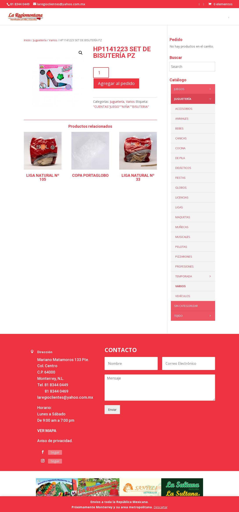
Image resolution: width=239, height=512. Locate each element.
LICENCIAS (181, 197)
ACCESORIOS (183, 109)
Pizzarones (183, 257)
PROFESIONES (184, 266)
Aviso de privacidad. (55, 440)
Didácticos (183, 168)
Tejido (193, 315)
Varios (53, 40)
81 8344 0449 (56, 385)
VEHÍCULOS (182, 296)
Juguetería (39, 40)
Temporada (194, 276)
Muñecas (181, 227)
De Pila (180, 158)
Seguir (55, 452)
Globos (181, 188)
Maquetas (182, 217)
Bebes (179, 128)
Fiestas (180, 178)
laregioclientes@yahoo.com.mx (65, 397)
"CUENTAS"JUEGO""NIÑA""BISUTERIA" (121, 107)
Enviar (112, 409)
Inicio (27, 40)
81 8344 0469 (56, 391)
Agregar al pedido (116, 83)
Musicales (182, 237)
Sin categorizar (186, 306)
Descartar (161, 507)
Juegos (193, 89)
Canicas (181, 138)
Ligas (179, 207)
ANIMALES (181, 118)
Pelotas (181, 247)
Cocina (180, 148)
